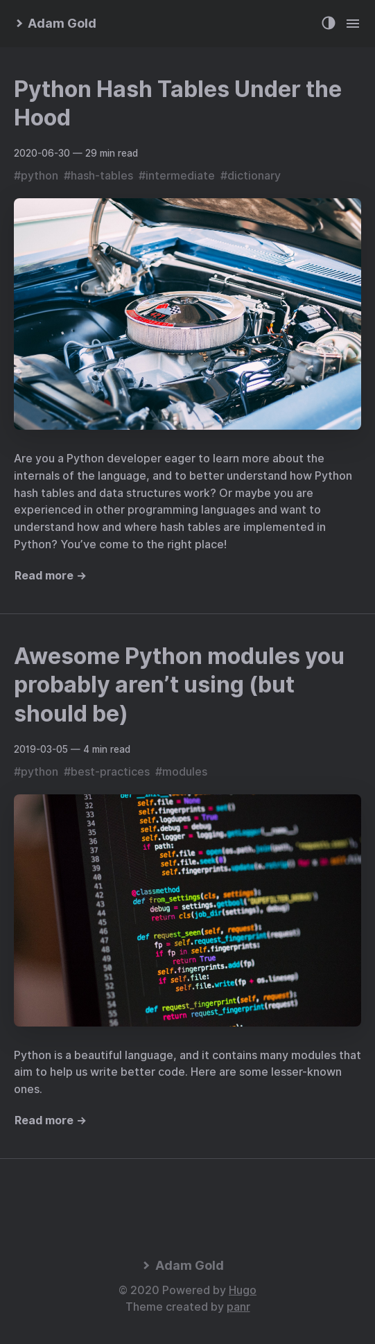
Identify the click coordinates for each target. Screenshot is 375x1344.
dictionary (254, 175)
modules (184, 771)
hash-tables (102, 175)
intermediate (180, 175)
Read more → (51, 575)
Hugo (242, 1290)
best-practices (110, 771)
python (39, 175)
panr (238, 1307)
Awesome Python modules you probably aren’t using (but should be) (179, 685)
